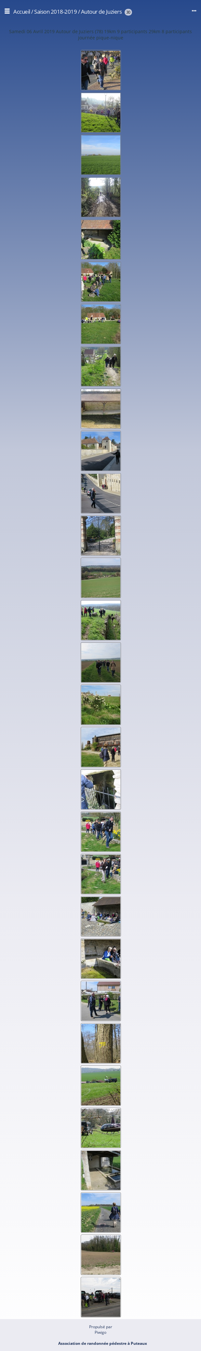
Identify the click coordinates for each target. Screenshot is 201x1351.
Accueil (21, 11)
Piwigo (100, 1332)
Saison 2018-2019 (55, 11)
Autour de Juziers (101, 11)
